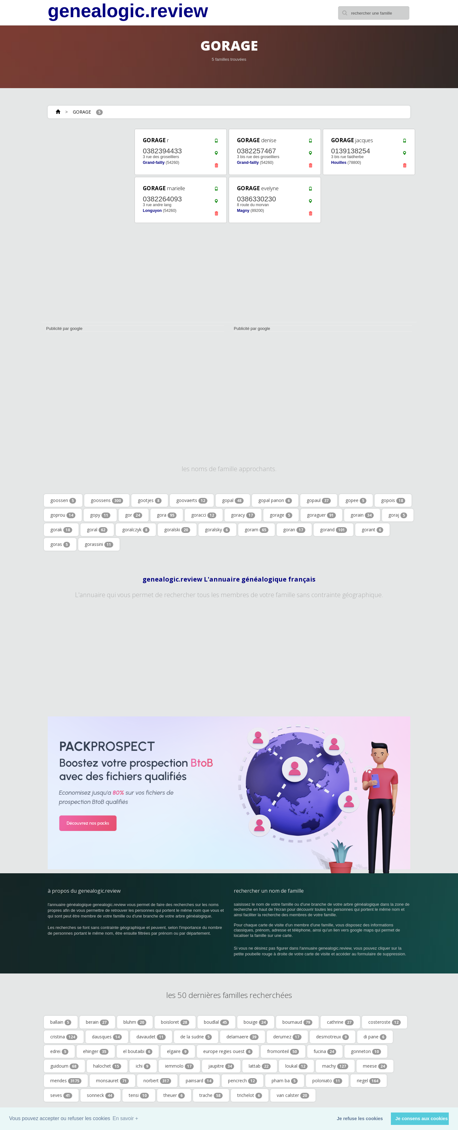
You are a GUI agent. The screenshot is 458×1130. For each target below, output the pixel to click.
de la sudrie (196, 1037)
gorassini (99, 544)
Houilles (338, 162)
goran (294, 530)
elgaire (178, 1051)
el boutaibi (137, 1051)
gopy (100, 515)
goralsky (217, 530)
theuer (174, 1095)
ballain (60, 1022)
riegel (368, 1081)
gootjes (150, 500)
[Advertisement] (86, 223)
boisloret (175, 1022)
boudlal (216, 1022)
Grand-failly (154, 162)
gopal (233, 500)
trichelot (249, 1095)
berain (97, 1022)
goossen (63, 500)
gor (133, 515)
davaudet (151, 1037)
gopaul (319, 500)
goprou (62, 515)
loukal (296, 1066)
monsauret (112, 1081)
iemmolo (179, 1066)
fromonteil (283, 1051)
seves (61, 1095)
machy (335, 1066)
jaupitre (221, 1066)
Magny (243, 210)
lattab (260, 1066)
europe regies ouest (228, 1051)
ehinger (95, 1051)
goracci (203, 515)
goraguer (321, 515)
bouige (256, 1022)
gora (167, 515)
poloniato (327, 1081)
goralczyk (135, 530)
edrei (59, 1051)
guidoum (64, 1066)
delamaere (242, 1037)
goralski (177, 530)
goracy (243, 515)
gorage (281, 515)
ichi (143, 1066)
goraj (397, 515)
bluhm (134, 1022)
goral (97, 530)
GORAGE (82, 112)
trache (211, 1095)
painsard (199, 1081)
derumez (287, 1037)
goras (60, 544)
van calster (293, 1095)
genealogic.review (128, 11)
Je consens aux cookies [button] (421, 1118)
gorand (333, 530)
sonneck (100, 1095)
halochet (107, 1066)
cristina (63, 1037)
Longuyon (152, 210)
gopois (393, 500)
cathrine (340, 1022)
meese (375, 1066)
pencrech (242, 1081)
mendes (65, 1081)
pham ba (285, 1081)
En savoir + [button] (125, 1118)
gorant (372, 530)
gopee (355, 500)
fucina (325, 1051)
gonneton (366, 1051)
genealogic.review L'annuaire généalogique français (229, 579)
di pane (375, 1037)
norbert (157, 1081)
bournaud (297, 1022)
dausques (107, 1037)
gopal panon (275, 500)
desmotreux (332, 1037)
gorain (362, 515)
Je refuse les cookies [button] (360, 1118)
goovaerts (191, 500)
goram (256, 530)
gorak (61, 530)
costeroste (384, 1022)
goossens (107, 500)
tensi (139, 1095)
